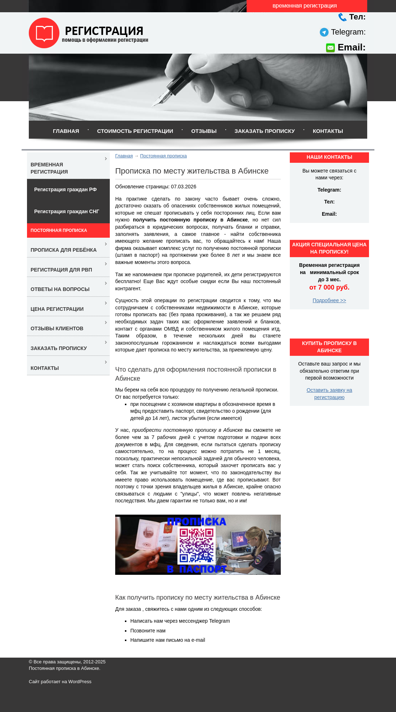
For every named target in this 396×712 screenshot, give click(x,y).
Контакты (328, 131)
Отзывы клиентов (57, 328)
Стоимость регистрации (135, 131)
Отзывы (203, 131)
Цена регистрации (57, 309)
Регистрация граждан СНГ (66, 211)
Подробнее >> (329, 300)
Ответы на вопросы (60, 289)
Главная (66, 131)
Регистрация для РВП (61, 270)
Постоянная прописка (163, 155)
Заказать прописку (265, 131)
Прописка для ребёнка (64, 250)
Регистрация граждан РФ (65, 189)
